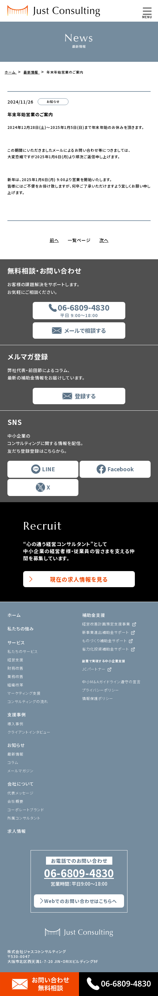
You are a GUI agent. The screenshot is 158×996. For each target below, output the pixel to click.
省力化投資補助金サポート (105, 648)
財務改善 (15, 668)
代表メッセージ (20, 792)
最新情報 (15, 754)
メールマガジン (20, 770)
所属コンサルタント (23, 817)
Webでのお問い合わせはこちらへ (80, 901)
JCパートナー (94, 669)
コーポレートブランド (25, 809)
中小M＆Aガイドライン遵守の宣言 (111, 681)
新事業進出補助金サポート (105, 632)
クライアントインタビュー (29, 732)
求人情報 (16, 831)
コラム (12, 762)
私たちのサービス (22, 651)
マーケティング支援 (24, 693)
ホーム (14, 615)
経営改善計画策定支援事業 (106, 623)
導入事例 (15, 723)
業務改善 (15, 676)
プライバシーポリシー (100, 690)
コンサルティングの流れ (27, 701)
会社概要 (15, 801)
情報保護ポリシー (97, 698)
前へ (54, 240)
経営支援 (15, 659)
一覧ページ (79, 240)
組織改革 (15, 684)
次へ (104, 240)
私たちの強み (20, 628)
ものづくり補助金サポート (104, 640)
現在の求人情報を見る (79, 579)
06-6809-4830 (79, 873)
